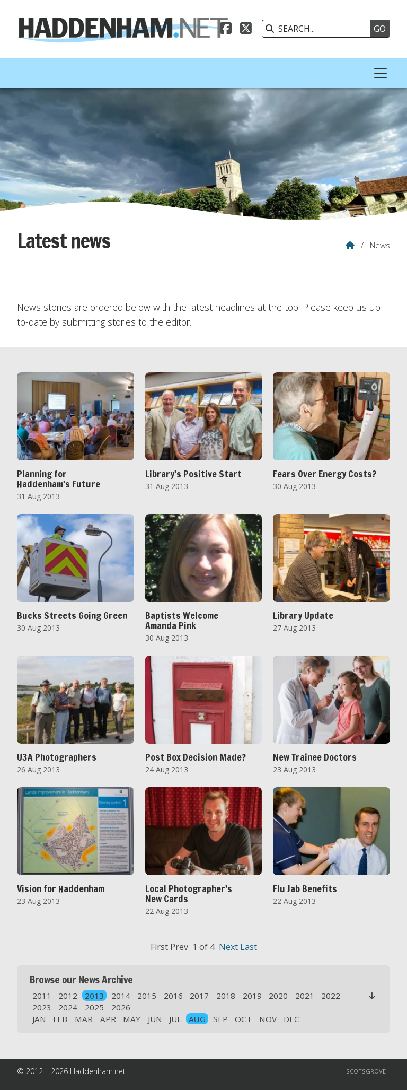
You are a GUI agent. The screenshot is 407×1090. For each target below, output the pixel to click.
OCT (243, 1019)
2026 (120, 1007)
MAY (131, 1019)
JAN (39, 1019)
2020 (278, 995)
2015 (146, 995)
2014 (120, 995)
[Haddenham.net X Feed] (246, 30)
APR (108, 1019)
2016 (173, 995)
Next (228, 947)
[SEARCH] (319, 28)
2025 (94, 1007)
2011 (41, 995)
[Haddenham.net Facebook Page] (226, 30)
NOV (268, 1019)
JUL (175, 1019)
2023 (41, 1007)
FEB (60, 1019)
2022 (330, 995)
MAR (84, 1019)
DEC (291, 1019)
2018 (225, 995)
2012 (67, 995)
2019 (252, 995)
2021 (304, 995)
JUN (155, 1019)
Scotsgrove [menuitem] (366, 1071)
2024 (67, 1007)
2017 (199, 995)
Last (248, 947)
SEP (220, 1019)
